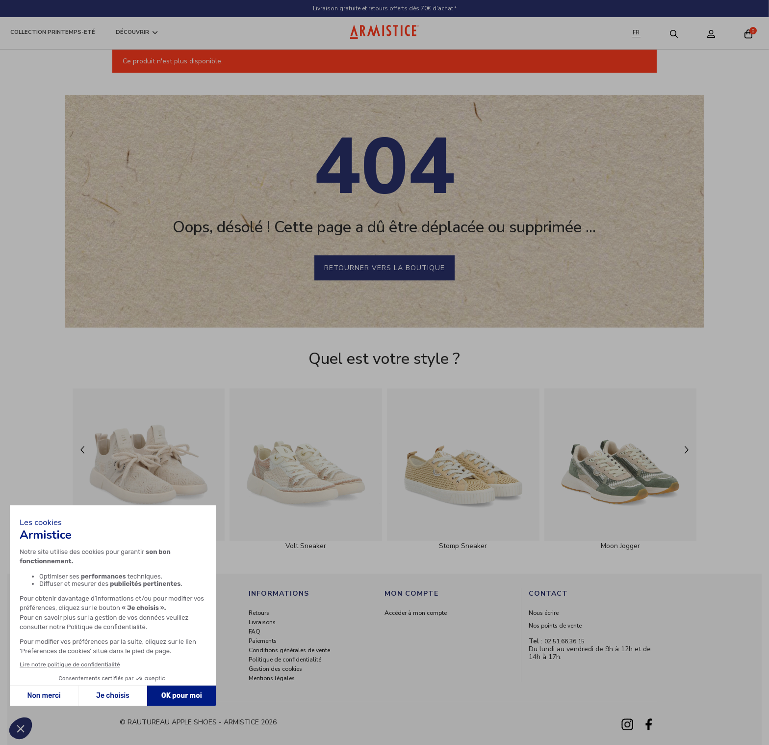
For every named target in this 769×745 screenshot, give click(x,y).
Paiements (263, 641)
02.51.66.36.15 (564, 641)
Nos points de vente (555, 626)
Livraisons (262, 622)
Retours (259, 613)
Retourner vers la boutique (384, 268)
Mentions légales (272, 678)
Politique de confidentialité (285, 659)
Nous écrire (544, 613)
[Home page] (384, 32)
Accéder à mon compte (415, 613)
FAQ (254, 631)
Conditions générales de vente (289, 650)
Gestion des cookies (275, 669)
